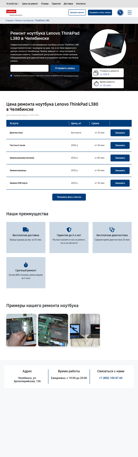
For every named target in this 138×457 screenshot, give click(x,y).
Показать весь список (69, 197)
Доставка (68, 3)
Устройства (11, 3)
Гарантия (56, 3)
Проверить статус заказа (100, 12)
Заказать (120, 132)
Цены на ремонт (30, 3)
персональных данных (71, 76)
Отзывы (45, 3)
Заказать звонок (77, 12)
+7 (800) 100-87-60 (111, 378)
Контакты (81, 3)
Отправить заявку (65, 68)
